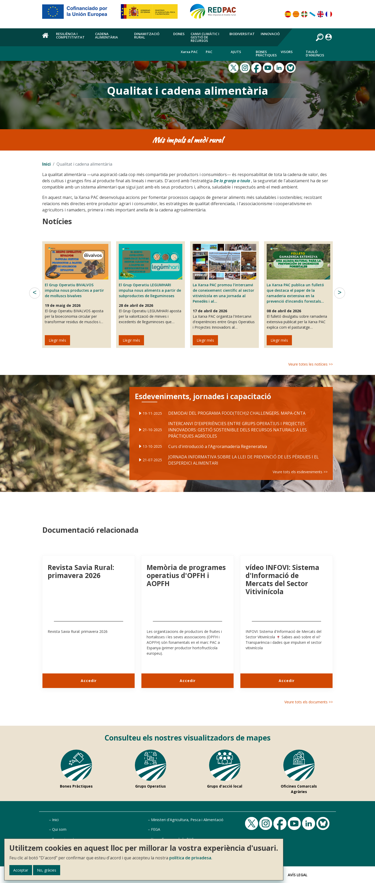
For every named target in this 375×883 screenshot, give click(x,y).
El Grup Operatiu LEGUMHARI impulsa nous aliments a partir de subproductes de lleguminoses (150, 290)
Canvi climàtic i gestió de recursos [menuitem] (205, 37)
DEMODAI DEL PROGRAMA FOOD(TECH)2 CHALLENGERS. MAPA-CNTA (236, 416)
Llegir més (57, 340)
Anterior (34, 293)
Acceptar (20, 870)
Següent (339, 293)
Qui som (59, 829)
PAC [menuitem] (209, 51)
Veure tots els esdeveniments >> (288, 465)
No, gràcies (46, 870)
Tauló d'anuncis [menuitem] (315, 53)
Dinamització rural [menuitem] (146, 35)
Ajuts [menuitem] (236, 51)
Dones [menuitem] (179, 33)
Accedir (89, 680)
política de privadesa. (190, 858)
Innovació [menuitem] (270, 33)
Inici (46, 164)
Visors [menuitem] (287, 51)
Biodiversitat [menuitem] (242, 33)
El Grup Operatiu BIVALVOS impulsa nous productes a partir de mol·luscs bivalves (74, 290)
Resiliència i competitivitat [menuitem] (70, 35)
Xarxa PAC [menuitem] (189, 51)
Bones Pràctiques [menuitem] (266, 53)
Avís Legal (297, 874)
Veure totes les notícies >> (310, 364)
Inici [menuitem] (46, 38)
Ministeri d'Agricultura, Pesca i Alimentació (187, 819)
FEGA (155, 829)
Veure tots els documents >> (308, 701)
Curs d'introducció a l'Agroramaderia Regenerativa (220, 444)
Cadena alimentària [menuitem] (106, 35)
